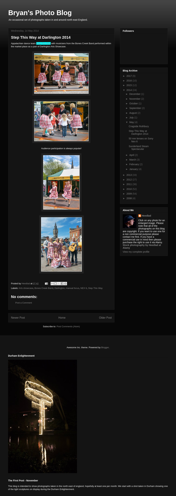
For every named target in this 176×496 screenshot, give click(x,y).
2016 (129, 80)
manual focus (72, 288)
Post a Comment (23, 302)
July (131, 117)
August (133, 113)
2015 (129, 85)
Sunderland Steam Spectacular (139, 148)
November (135, 98)
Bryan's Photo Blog (40, 12)
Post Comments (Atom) (68, 326)
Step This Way (95, 288)
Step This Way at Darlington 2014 (138, 132)
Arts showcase (26, 288)
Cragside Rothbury (139, 126)
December (135, 94)
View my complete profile (136, 251)
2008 (129, 198)
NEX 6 (83, 288)
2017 (129, 76)
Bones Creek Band (44, 288)
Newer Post (18, 317)
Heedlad (146, 215)
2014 (129, 90)
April (132, 155)
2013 (129, 175)
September (135, 108)
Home (62, 317)
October (134, 103)
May (131, 122)
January (134, 169)
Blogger (105, 347)
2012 (129, 179)
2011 (129, 184)
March (133, 159)
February (134, 164)
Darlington (59, 288)
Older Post (105, 317)
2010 (129, 189)
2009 (129, 193)
